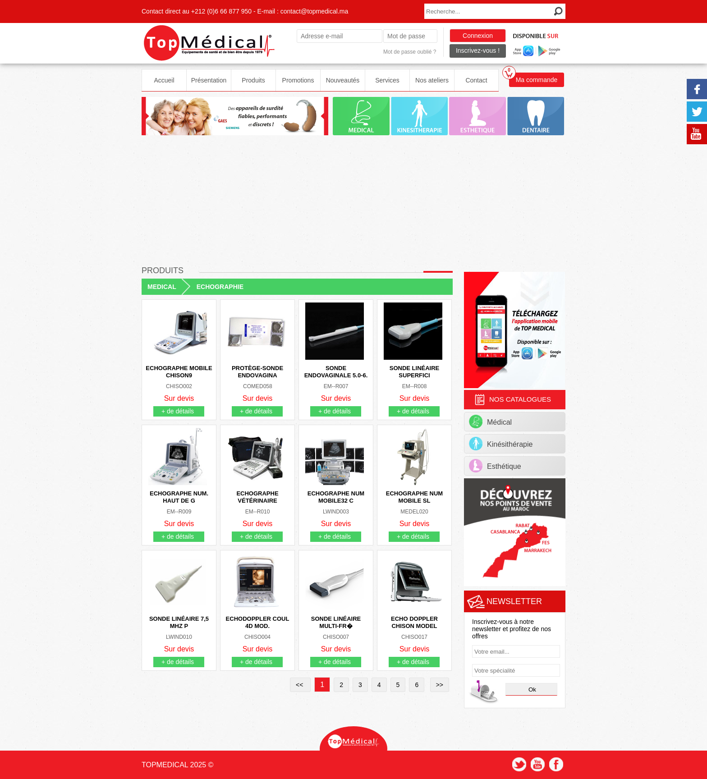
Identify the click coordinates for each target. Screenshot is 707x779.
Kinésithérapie (501, 443)
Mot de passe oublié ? (409, 52)
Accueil (164, 80)
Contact (476, 80)
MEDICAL (161, 286)
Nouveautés (343, 80)
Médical (490, 421)
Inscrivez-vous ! (478, 50)
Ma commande (533, 78)
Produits (253, 80)
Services (387, 80)
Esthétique (495, 465)
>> (439, 684)
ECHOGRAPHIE (220, 286)
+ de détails (177, 411)
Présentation (209, 80)
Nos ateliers (432, 80)
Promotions (298, 80)
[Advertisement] (353, 204)
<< (300, 684)
